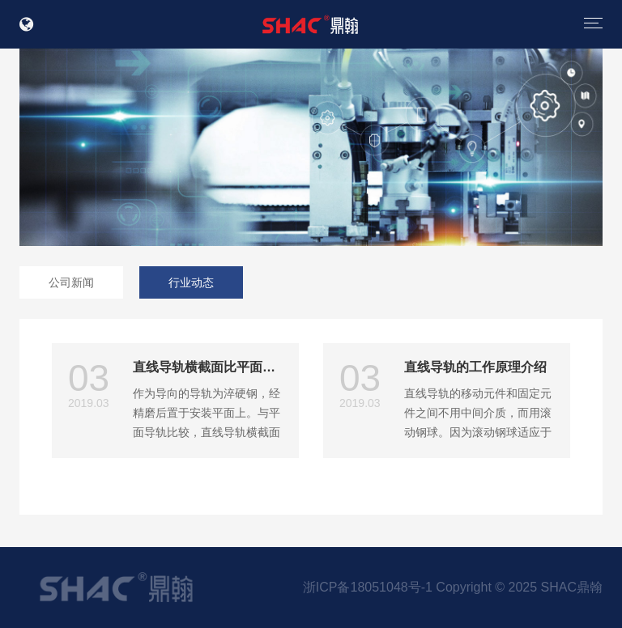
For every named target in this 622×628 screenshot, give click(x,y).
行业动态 (191, 282)
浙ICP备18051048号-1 (367, 587)
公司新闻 (71, 282)
